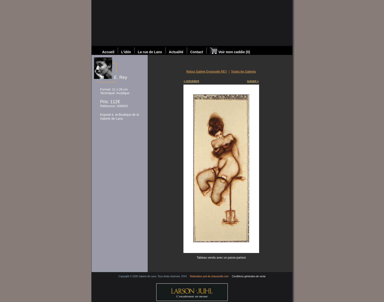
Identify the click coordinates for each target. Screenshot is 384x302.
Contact (196, 52)
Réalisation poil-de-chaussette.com (209, 276)
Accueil (108, 52)
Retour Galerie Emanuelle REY (206, 71)
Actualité (176, 52)
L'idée (126, 52)
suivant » (253, 81)
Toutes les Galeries (243, 71)
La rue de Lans (150, 52)
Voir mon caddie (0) (230, 51)
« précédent (191, 81)
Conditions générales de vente (249, 276)
